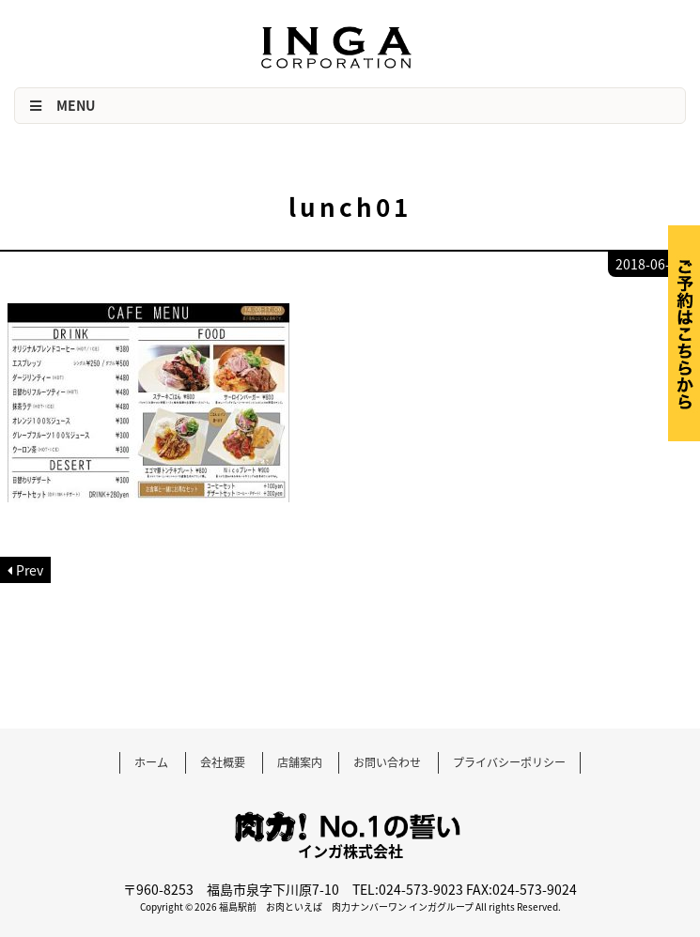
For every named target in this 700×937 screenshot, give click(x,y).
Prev (29, 570)
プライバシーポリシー (509, 762)
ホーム (151, 762)
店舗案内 (299, 762)
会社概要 (222, 762)
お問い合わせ (387, 762)
